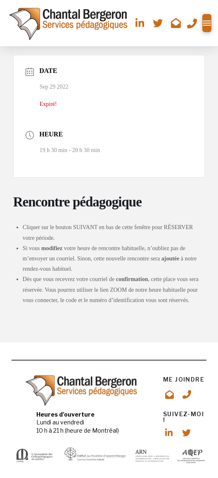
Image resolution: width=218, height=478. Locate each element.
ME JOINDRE (183, 379)
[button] (206, 23)
